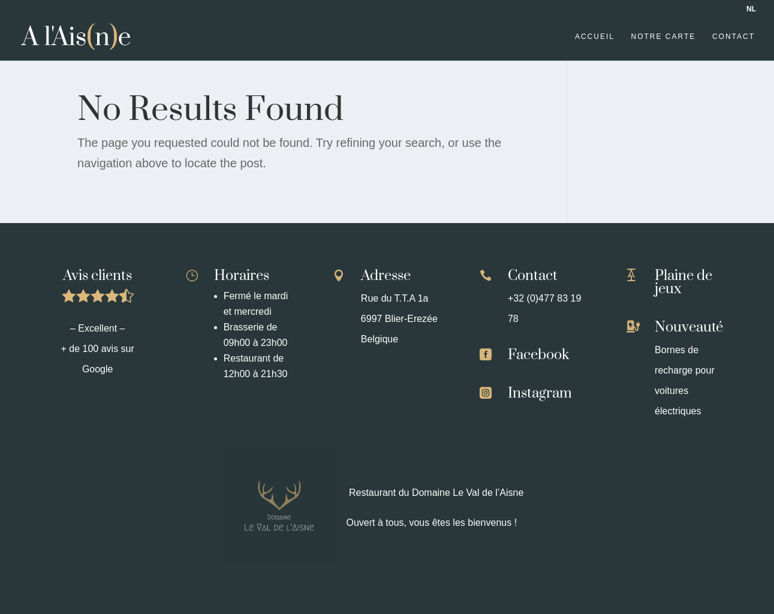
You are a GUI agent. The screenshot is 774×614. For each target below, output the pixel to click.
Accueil (595, 36)
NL (751, 9)
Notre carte (663, 36)
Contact (733, 36)
